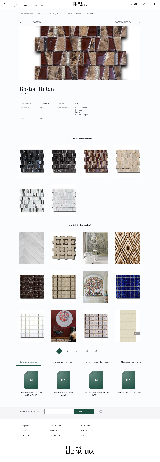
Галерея (23, 431)
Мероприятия (56, 436)
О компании (55, 426)
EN (36, 5)
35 (87, 351)
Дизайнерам (85, 426)
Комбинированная (65, 14)
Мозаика (50, 14)
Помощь (84, 436)
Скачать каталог (87, 431)
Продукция (25, 426)
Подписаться (84, 412)
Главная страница (27, 14)
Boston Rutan (89, 14)
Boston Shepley (123, 22)
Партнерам (25, 436)
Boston (79, 14)
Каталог (40, 14)
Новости (54, 431)
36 (96, 351)
